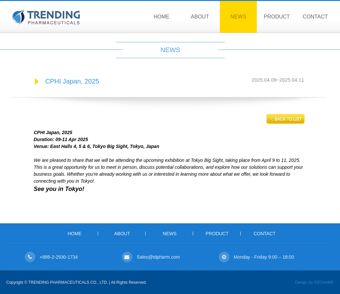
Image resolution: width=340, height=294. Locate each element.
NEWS (238, 16)
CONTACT (315, 16)
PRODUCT (277, 16)
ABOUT (200, 16)
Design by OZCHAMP (314, 282)
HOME (161, 16)
